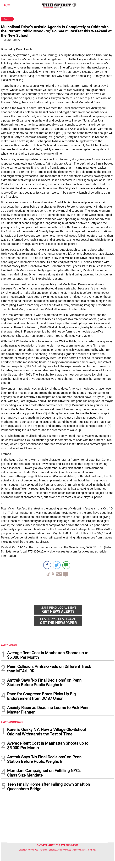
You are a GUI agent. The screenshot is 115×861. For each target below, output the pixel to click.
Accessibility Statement (84, 849)
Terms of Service (48, 849)
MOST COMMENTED (12, 722)
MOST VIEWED (9, 645)
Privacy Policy (64, 849)
